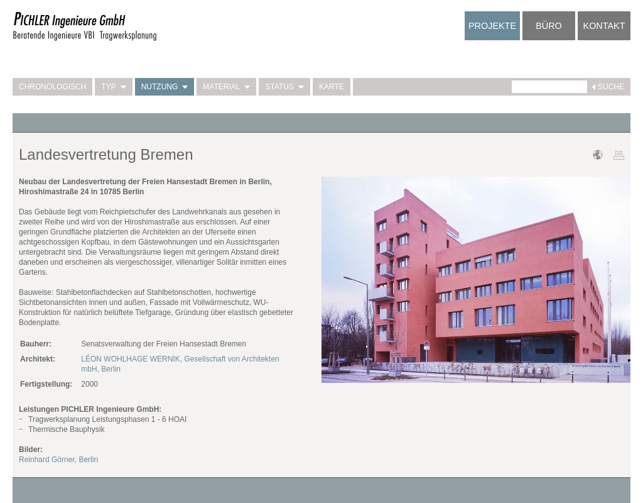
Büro (549, 26)
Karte (331, 86)
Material (226, 87)
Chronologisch (52, 86)
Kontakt (604, 26)
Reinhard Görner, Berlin (58, 459)
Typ (113, 87)
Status (284, 87)
